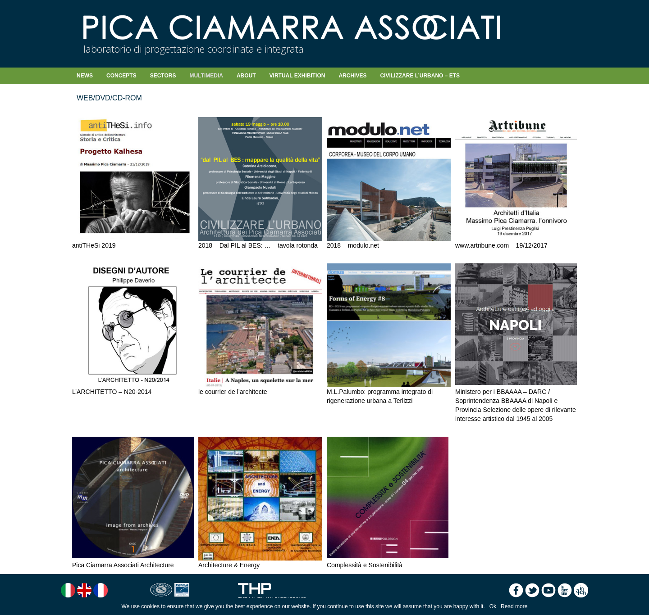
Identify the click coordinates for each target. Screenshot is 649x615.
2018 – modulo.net (353, 245)
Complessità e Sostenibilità (364, 565)
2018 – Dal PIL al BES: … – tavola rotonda (258, 245)
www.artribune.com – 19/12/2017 (501, 245)
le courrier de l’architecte (232, 391)
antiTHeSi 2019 (94, 245)
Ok (492, 606)
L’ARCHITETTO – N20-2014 (111, 391)
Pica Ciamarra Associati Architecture (123, 565)
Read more (514, 606)
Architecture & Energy (229, 565)
